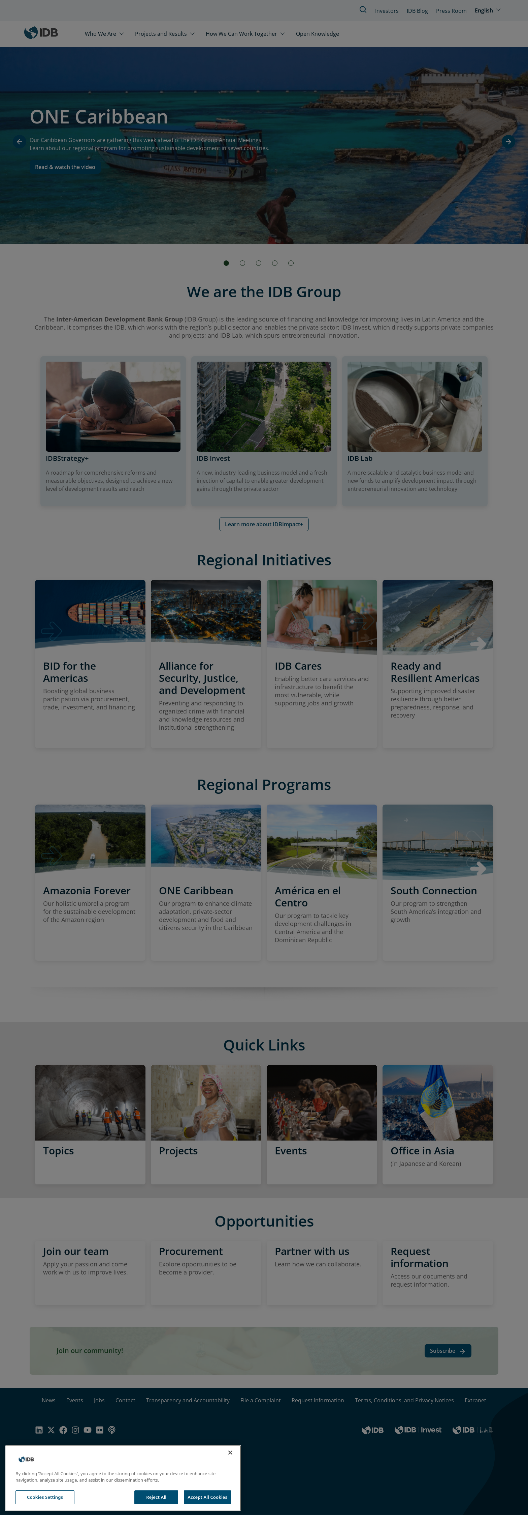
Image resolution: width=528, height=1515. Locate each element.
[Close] (230, 1465)
